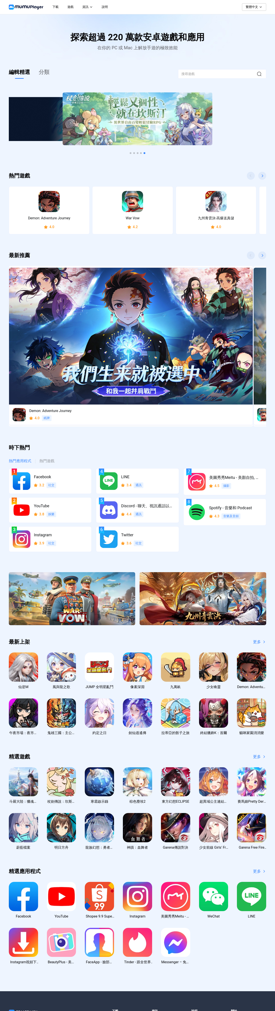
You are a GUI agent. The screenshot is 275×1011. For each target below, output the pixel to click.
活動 (155, 948)
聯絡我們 (197, 930)
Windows (118, 930)
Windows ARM (122, 939)
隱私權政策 (238, 930)
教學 (155, 939)
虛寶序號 (158, 957)
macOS (117, 948)
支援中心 (197, 939)
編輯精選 (19, 72)
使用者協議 (238, 939)
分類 (44, 72)
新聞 (155, 930)
